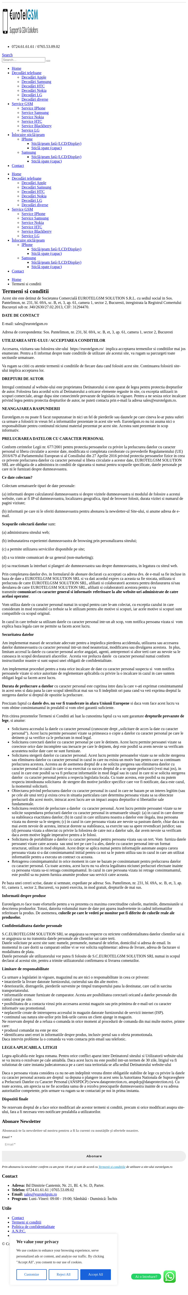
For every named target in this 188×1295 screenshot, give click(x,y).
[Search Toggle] (7, 55)
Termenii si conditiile (111, 1167)
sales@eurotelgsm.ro (40, 1194)
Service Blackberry (37, 126)
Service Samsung (35, 112)
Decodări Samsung (36, 82)
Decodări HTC (33, 86)
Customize (31, 1274)
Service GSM (22, 104)
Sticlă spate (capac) (46, 148)
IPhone (27, 139)
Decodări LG (32, 95)
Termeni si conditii (26, 1222)
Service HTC (32, 121)
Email (7, 1137)
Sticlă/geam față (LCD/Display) (56, 143)
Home (16, 68)
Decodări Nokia (34, 90)
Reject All (63, 1274)
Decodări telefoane (26, 73)
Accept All (95, 1274)
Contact (18, 166)
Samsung (29, 152)
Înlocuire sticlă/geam (28, 135)
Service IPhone (33, 108)
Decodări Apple (34, 77)
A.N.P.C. (19, 1231)
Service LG (30, 130)
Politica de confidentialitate (33, 1227)
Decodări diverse (35, 99)
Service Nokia (33, 117)
